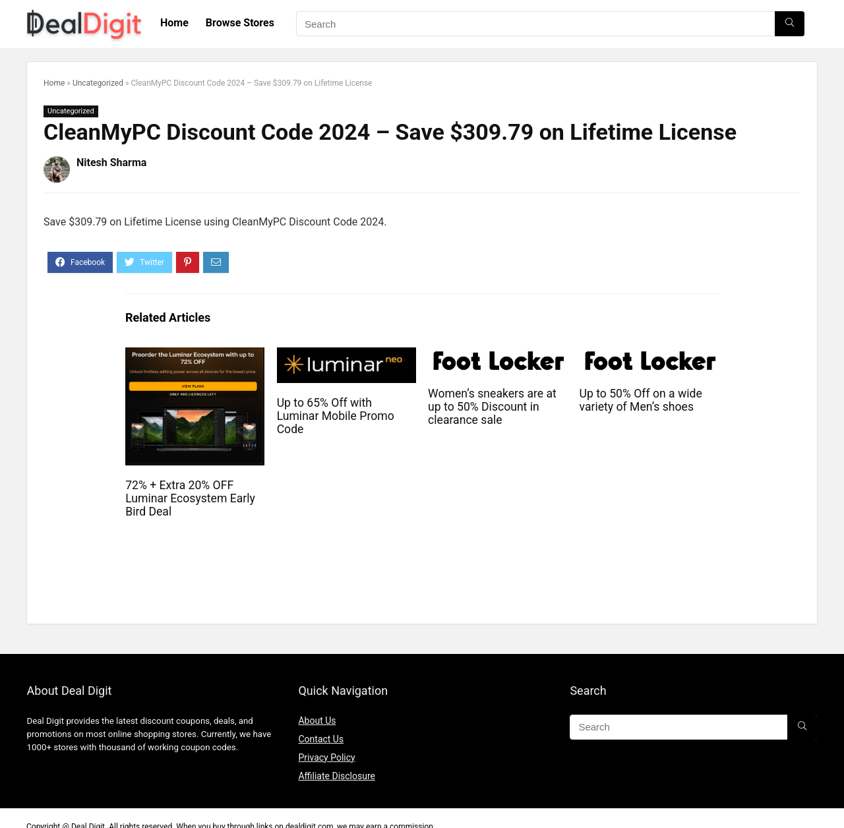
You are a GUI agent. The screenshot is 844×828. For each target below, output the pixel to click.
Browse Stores (240, 22)
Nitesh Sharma (111, 162)
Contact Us (321, 739)
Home (174, 22)
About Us (317, 720)
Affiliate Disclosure (336, 776)
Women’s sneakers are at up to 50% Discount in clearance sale (492, 407)
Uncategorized (98, 83)
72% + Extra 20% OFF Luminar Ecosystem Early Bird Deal (190, 498)
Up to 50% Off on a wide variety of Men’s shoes (641, 400)
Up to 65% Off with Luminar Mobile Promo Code (335, 416)
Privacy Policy (326, 757)
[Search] (789, 23)
